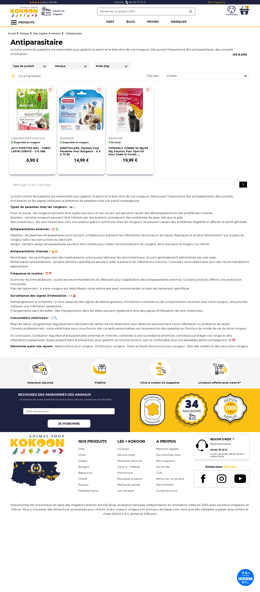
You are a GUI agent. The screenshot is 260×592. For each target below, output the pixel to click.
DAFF (110, 21)
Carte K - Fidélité (128, 466)
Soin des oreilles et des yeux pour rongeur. (218, 346)
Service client (126, 454)
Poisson (83, 484)
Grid (13, 76)
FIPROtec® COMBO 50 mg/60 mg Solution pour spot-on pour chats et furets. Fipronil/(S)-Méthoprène (128, 152)
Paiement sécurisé (129, 460)
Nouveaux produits (129, 478)
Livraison (123, 448)
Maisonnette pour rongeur (74, 346)
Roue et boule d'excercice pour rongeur (156, 346)
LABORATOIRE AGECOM (28, 138)
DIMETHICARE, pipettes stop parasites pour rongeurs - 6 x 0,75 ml (80, 151)
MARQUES (179, 21)
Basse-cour (85, 472)
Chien (82, 454)
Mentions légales (167, 448)
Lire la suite (240, 54)
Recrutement (165, 484)
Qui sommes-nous (168, 454)
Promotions (125, 472)
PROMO (153, 21)
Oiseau (82, 460)
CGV (159, 472)
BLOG (130, 21)
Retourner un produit (170, 478)
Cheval (82, 478)
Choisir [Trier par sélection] (208, 76)
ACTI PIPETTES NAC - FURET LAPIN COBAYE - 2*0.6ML (31, 149)
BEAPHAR (67, 138)
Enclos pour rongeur (110, 346)
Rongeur (84, 466)
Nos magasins (165, 460)
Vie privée (162, 466)
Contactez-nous (166, 490)
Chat (81, 448)
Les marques (125, 490)
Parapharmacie (88, 490)
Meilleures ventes (128, 484)
